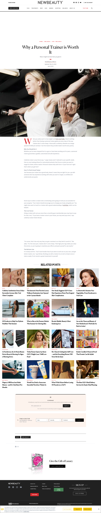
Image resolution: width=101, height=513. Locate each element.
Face (3, 288)
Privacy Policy (57, 486)
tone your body (60, 139)
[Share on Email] (18, 446)
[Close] (98, 509)
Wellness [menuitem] (65, 8)
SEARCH (79, 420)
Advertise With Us (34, 486)
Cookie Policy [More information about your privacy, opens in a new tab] (26, 511)
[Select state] (42, 420)
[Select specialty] (55, 420)
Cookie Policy (33, 488)
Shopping (5, 349)
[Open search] (91, 8)
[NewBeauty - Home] (50, 2)
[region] (50, 509)
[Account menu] (88, 2)
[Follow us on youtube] (80, 2)
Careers (43, 483)
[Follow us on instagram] (78, 2)
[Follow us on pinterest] (76, 2)
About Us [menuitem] (72, 8)
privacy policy (61, 408)
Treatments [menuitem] (34, 8)
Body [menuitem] (41, 8)
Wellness (47, 41)
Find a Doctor (57, 483)
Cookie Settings (58, 489)
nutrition (65, 205)
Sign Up (66, 405)
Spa (28, 288)
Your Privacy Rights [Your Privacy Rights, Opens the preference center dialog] (67, 509)
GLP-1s (54, 288)
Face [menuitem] (28, 8)
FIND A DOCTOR (13, 8)
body (17, 437)
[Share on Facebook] (15, 446)
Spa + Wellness (57, 41)
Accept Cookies (87, 509)
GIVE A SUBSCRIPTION (57, 466)
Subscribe (11, 2)
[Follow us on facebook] (74, 2)
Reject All (78, 509)
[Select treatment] (68, 420)
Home (41, 41)
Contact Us (32, 483)
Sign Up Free (79, 493)
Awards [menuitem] (51, 8)
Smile (78, 288)
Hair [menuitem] (46, 8)
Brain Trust (44, 486)
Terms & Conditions (46, 488)
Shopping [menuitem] (58, 8)
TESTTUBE (85, 8)
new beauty (26, 437)
